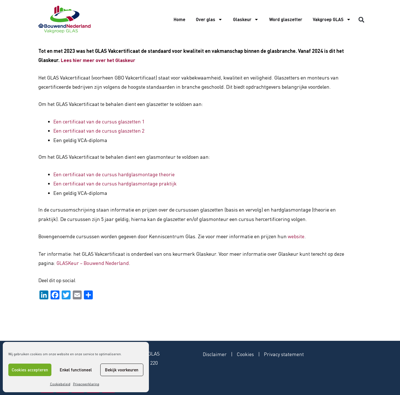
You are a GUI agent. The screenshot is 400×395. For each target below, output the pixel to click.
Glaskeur (246, 19)
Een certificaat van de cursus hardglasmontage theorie (114, 174)
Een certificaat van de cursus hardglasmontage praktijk (115, 183)
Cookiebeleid (60, 384)
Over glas (209, 19)
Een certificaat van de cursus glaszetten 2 (99, 131)
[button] (361, 19)
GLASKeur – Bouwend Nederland (93, 263)
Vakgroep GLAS (332, 19)
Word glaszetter (285, 19)
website (296, 236)
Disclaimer (215, 354)
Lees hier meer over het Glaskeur (99, 60)
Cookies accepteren (30, 369)
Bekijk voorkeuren (121, 369)
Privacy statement (285, 354)
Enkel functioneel (76, 369)
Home (179, 19)
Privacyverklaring (86, 384)
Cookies (246, 354)
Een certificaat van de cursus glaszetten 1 (99, 121)
